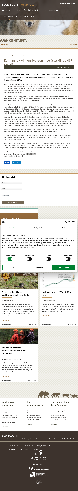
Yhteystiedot (70, 439)
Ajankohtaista (9, 16)
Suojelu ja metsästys (31, 10)
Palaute (17, 439)
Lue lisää (5, 426)
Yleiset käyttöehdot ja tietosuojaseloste (34, 439)
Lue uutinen (6, 320)
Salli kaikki (64, 267)
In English (63, 4)
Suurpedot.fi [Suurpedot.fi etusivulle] (10, 4)
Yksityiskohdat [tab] (39, 228)
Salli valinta (39, 267)
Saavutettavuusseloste (56, 439)
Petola (21, 16)
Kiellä (14, 267)
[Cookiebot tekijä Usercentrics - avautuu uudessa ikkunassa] (67, 222)
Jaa (7, 162)
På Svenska (71, 4)
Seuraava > (74, 44)
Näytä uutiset (13, 203)
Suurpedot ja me (52, 10)
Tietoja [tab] (64, 228)
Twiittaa (16, 162)
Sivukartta (10, 439)
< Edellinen (4, 44)
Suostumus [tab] (13, 228)
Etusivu (7, 10)
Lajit (16, 10)
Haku (33, 16)
